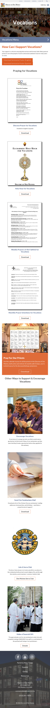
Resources (25, 676)
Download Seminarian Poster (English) (17, 60)
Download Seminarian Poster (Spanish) (17, 63)
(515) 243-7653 (25, 695)
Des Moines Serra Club (25, 579)
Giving (25, 671)
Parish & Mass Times (25, 663)
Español (25, 667)
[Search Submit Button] (47, 1)
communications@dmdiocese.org (25, 691)
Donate (25, 646)
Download (25, 133)
